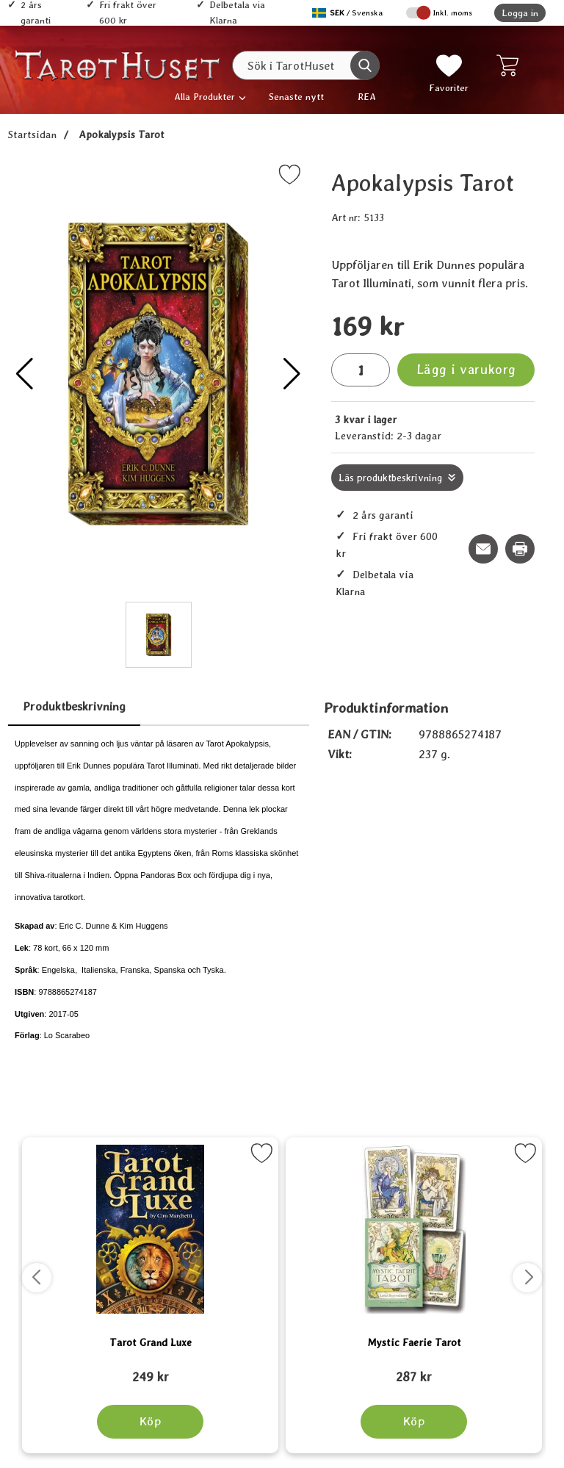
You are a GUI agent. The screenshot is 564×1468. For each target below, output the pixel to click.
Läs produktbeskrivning (390, 477)
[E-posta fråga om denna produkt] (483, 549)
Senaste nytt (296, 96)
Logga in (520, 12)
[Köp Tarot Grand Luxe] (150, 1422)
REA (367, 96)
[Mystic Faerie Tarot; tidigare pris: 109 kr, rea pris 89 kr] (414, 1370)
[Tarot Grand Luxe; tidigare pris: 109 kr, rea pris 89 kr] (150, 1370)
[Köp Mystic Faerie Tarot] (414, 1422)
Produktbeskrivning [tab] (74, 706)
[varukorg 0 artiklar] (510, 65)
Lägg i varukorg (466, 369)
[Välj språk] (349, 13)
